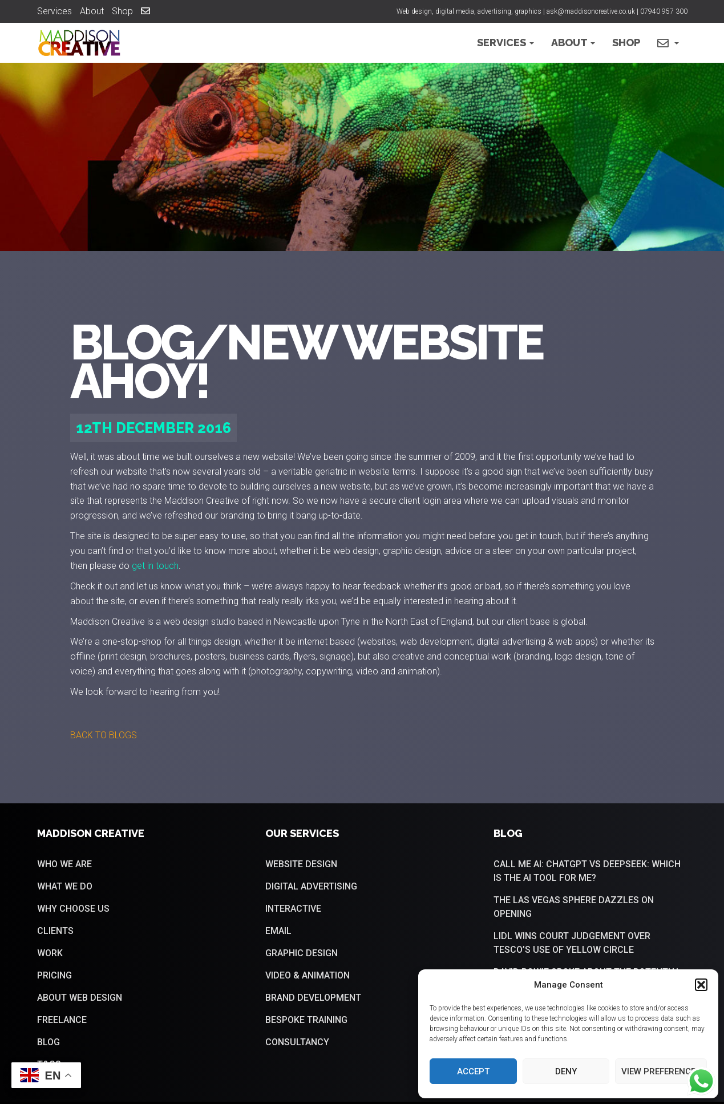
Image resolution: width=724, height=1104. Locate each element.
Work (50, 953)
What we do (64, 886)
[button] (701, 984)
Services (54, 11)
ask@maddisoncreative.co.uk (591, 11)
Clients (55, 930)
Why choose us (73, 908)
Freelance (62, 1019)
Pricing (54, 975)
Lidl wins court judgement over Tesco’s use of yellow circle (572, 943)
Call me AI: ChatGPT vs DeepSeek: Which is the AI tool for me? (587, 871)
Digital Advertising (311, 886)
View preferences (661, 1071)
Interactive (293, 908)
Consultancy (297, 1042)
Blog (48, 1042)
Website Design (301, 864)
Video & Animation (307, 975)
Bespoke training (306, 1019)
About (92, 11)
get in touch (155, 565)
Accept (473, 1071)
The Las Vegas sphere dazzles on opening (574, 907)
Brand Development (313, 997)
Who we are (64, 864)
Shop (122, 11)
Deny (566, 1071)
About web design (79, 997)
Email (278, 930)
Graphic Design (301, 953)
